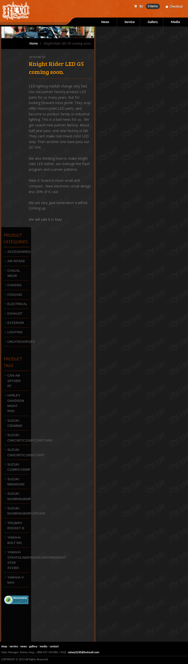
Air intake (16, 261)
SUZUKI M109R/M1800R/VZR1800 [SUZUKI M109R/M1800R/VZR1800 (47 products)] (18, 510)
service (14, 646)
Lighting (15, 332)
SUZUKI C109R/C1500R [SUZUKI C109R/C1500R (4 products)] (18, 467)
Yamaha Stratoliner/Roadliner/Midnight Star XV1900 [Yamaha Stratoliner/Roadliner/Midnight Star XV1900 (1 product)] (18, 560)
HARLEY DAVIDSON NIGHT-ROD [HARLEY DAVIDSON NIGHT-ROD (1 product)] (15, 403)
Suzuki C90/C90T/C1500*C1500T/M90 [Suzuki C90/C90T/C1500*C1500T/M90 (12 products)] (18, 437)
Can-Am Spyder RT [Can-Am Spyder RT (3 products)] (14, 381)
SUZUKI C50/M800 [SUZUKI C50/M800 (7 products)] (14, 423)
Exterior (15, 323)
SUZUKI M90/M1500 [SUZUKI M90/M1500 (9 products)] (15, 481)
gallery (33, 646)
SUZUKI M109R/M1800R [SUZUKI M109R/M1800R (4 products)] (18, 496)
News (105, 22)
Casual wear (13, 273)
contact (54, 646)
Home (33, 43)
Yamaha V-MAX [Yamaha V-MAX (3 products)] (15, 580)
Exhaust (15, 313)
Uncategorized (18, 342)
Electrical (17, 304)
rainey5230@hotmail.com (83, 652)
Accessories (18, 252)
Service (129, 22)
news (23, 646)
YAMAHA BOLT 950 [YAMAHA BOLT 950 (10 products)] (14, 540)
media (43, 646)
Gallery (153, 22)
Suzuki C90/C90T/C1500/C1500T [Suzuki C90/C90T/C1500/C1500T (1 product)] (18, 452)
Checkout (176, 6)
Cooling (14, 294)
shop (4, 646)
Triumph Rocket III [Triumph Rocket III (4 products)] (15, 525)
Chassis (14, 285)
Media (175, 22)
